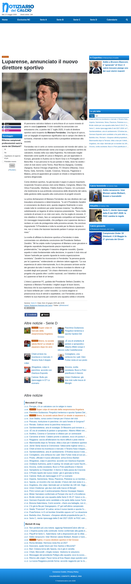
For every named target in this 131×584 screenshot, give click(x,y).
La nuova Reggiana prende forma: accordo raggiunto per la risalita (59, 561)
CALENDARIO (54, 576)
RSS (79, 576)
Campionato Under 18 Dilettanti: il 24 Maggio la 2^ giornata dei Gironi (114, 236)
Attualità (94, 206)
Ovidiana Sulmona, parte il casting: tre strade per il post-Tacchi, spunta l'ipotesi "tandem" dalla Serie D (74, 464)
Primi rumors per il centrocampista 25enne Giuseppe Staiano (56, 491)
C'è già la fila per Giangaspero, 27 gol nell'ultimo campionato (56, 506)
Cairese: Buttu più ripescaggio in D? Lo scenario (40, 380)
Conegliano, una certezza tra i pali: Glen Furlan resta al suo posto (76, 357)
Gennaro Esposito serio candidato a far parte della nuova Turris (57, 500)
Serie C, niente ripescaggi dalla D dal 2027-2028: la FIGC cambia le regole (62, 518)
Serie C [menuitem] (76, 20)
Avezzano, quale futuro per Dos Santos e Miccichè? (52, 546)
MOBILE (74, 576)
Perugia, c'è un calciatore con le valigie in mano (50, 406)
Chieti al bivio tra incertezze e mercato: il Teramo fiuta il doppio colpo (60, 449)
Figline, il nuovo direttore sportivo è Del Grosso (54, 540)
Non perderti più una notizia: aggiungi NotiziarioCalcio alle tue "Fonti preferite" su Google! (69, 528)
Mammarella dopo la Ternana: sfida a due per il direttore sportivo (58, 443)
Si (5, 149)
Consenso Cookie (59, 572)
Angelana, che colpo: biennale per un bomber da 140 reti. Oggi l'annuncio (62, 485)
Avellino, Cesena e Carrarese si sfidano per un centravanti (55, 434)
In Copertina (96, 58)
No (5, 153)
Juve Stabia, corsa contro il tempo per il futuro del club (53, 418)
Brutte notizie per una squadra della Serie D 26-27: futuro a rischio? (59, 497)
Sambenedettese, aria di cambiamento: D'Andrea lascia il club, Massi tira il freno (65, 452)
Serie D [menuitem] (93, 20)
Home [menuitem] (5, 20)
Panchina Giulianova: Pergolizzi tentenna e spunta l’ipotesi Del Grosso (60, 412)
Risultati (12, 170)
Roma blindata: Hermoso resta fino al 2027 (48, 543)
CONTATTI (65, 576)
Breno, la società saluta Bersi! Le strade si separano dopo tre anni (42, 344)
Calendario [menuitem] (112, 20)
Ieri (97, 116)
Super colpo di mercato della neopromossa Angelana (42, 331)
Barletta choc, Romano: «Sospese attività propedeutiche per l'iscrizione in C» (63, 515)
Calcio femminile (98, 186)
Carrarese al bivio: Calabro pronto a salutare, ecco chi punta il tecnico (60, 437)
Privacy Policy (73, 572)
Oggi (92, 116)
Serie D (33, 303)
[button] (12, 166)
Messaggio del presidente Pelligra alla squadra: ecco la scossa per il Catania (63, 555)
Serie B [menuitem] (60, 20)
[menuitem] (127, 20)
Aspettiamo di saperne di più (12, 157)
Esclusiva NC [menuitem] (23, 20)
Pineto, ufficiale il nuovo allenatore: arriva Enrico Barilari (54, 458)
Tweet (45, 315)
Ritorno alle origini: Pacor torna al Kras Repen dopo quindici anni (58, 558)
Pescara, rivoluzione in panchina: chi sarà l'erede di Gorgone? (57, 422)
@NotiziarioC (64, 305)
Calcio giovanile (97, 226)
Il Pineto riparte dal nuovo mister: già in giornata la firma (54, 473)
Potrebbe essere (10, 161)
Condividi (31, 315)
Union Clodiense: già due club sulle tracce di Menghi (75, 380)
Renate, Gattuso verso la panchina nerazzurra (50, 425)
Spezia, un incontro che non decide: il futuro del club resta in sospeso (60, 482)
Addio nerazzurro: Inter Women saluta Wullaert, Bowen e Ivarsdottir (59, 537)
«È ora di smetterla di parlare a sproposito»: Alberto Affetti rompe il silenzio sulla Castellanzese (71, 431)
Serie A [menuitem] (43, 20)
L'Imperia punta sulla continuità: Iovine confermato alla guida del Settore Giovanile (66, 531)
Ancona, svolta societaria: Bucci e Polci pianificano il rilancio (75, 370)
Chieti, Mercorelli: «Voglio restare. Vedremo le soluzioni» (54, 552)
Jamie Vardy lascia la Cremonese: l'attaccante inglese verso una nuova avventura (65, 446)
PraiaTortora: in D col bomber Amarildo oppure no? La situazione (58, 512)
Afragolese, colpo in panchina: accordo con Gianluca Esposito (41, 370)
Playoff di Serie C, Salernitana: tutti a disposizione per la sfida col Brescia (62, 534)
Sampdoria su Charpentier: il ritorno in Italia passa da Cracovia (57, 470)
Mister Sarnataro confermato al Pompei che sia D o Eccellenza (57, 494)
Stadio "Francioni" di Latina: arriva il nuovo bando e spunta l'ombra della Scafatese (66, 509)
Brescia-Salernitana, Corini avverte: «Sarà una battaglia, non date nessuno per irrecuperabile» (71, 503)
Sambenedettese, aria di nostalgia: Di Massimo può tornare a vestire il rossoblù (64, 428)
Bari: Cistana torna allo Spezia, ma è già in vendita (51, 549)
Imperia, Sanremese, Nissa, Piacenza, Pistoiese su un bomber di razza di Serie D (65, 479)
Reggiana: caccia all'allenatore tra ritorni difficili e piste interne (56, 440)
